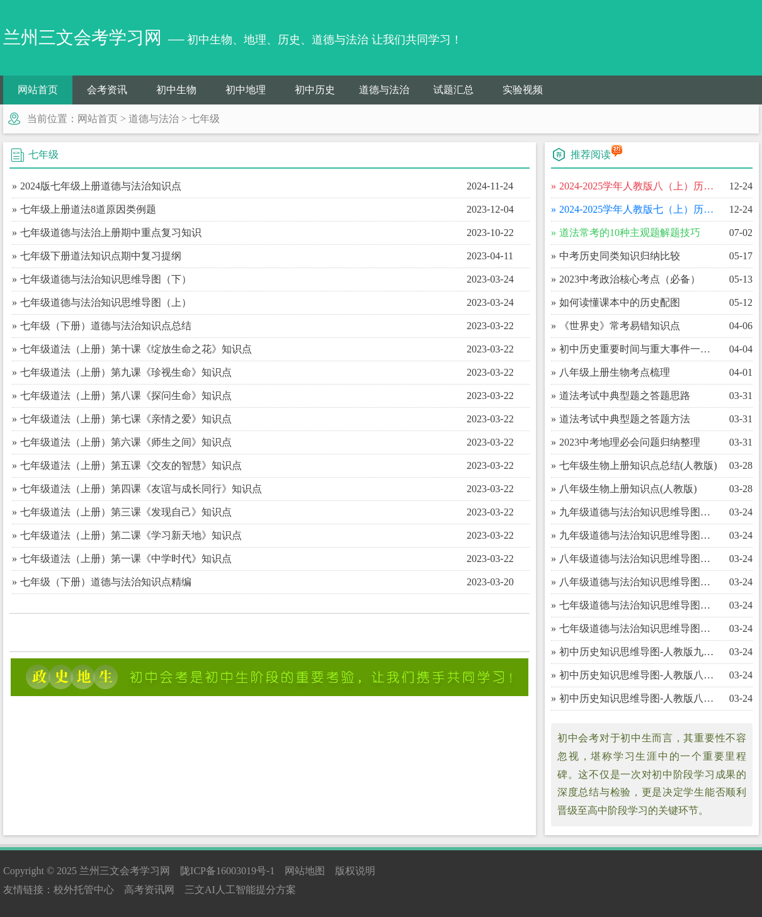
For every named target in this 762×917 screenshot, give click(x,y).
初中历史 (315, 89)
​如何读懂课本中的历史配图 (619, 302)
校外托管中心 (84, 889)
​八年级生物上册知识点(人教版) (628, 488)
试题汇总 (453, 89)
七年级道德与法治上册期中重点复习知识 (111, 232)
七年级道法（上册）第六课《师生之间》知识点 (126, 442)
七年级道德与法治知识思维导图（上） (105, 302)
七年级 (205, 118)
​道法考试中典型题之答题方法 (624, 418)
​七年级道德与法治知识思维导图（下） (639, 605)
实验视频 (523, 89)
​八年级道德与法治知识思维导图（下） (639, 558)
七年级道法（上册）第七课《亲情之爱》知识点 (126, 418)
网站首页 (38, 89)
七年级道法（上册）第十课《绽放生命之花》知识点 (136, 349)
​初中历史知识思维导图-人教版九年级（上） (639, 651)
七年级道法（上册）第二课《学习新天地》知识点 (131, 535)
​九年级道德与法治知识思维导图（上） (639, 535)
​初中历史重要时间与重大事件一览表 (639, 349)
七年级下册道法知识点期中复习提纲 (100, 255)
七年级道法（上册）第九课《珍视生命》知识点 (126, 372)
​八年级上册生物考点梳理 (614, 372)
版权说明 (355, 870)
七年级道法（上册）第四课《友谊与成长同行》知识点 (141, 488)
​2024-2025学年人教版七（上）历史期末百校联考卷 (639, 209)
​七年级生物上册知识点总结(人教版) (638, 465)
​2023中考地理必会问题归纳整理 (629, 442)
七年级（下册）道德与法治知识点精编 (105, 582)
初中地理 (245, 89)
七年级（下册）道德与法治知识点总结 (105, 325)
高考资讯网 (149, 889)
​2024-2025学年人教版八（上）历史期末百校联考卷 (639, 186)
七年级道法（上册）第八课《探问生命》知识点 (126, 395)
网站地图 (305, 870)
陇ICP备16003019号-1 (227, 870)
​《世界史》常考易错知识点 (619, 325)
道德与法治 (384, 89)
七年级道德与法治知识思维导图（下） (105, 279)
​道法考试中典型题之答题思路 (624, 395)
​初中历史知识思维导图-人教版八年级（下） (639, 675)
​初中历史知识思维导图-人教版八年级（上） (639, 698)
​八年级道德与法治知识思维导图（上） (639, 582)
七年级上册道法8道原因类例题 (88, 209)
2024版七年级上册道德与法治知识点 (100, 186)
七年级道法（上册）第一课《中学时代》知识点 (126, 558)
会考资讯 (107, 89)
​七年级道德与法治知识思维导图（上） (639, 628)
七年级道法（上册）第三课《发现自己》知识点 (126, 512)
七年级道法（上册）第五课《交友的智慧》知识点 (131, 465)
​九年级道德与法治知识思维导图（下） (639, 512)
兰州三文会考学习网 (124, 870)
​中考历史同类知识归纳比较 (619, 255)
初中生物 (176, 89)
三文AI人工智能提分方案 (240, 889)
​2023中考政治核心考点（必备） (629, 279)
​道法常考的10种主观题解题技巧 (629, 232)
